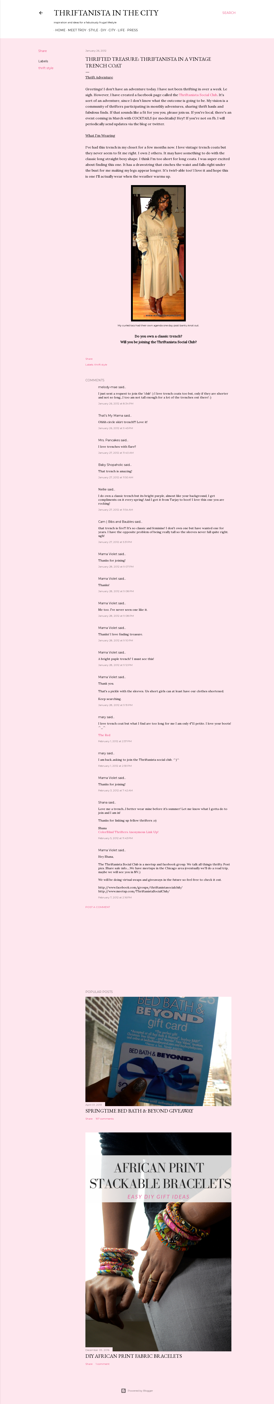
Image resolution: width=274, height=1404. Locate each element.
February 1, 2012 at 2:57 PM (115, 741)
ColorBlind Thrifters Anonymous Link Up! (128, 832)
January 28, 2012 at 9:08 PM (116, 591)
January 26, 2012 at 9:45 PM (115, 428)
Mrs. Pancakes (109, 440)
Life (119, 30)
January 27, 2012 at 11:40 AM (116, 452)
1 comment (103, 1363)
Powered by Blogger (137, 1390)
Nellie (102, 489)
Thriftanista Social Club (198, 95)
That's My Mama (110, 415)
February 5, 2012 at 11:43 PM (115, 838)
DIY (102, 30)
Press (131, 30)
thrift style (46, 68)
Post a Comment (97, 907)
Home (59, 30)
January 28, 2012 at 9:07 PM (116, 566)
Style (92, 30)
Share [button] (42, 51)
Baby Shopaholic (110, 465)
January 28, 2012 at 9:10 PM (115, 640)
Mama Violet (107, 554)
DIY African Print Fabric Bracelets (133, 1356)
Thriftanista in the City (106, 13)
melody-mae (108, 387)
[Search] (229, 13)
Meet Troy (75, 30)
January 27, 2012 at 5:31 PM (115, 542)
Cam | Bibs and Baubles (116, 522)
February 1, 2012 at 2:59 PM (115, 765)
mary (102, 717)
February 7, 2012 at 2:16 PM (115, 897)
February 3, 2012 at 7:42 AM (115, 790)
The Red (104, 735)
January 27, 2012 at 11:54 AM (115, 509)
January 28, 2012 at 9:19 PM (115, 705)
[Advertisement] (158, 949)
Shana (102, 802)
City (110, 30)
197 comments (105, 1118)
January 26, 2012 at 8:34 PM (115, 403)
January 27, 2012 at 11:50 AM (115, 477)
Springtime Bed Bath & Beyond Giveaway (139, 1110)
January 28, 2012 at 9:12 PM (115, 665)
